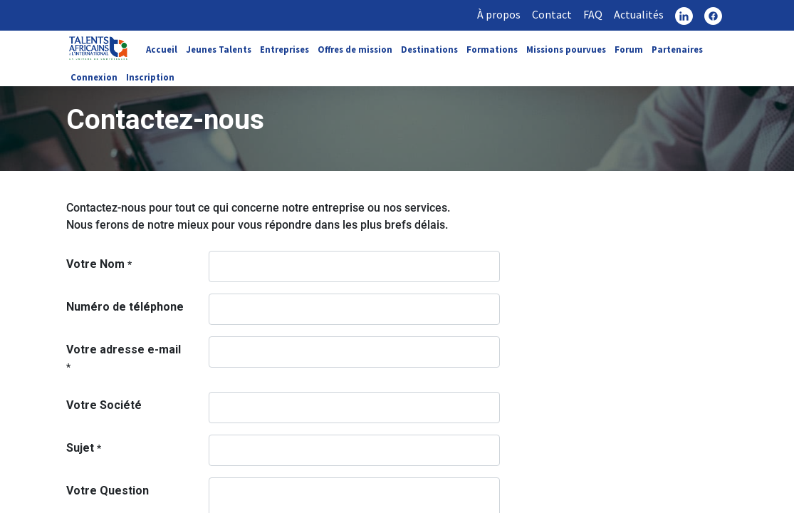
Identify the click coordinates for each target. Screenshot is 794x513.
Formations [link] (492, 49)
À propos (499, 14)
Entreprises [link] (284, 49)
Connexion (93, 77)
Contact (552, 14)
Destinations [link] (429, 49)
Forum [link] (629, 49)
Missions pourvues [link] (566, 49)
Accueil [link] (161, 49)
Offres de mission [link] (355, 49)
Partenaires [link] (677, 49)
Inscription (150, 77)
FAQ (592, 14)
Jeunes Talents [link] (218, 49)
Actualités (639, 14)
